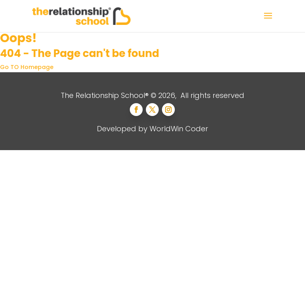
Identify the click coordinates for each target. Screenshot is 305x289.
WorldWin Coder (178, 129)
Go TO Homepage (26, 67)
